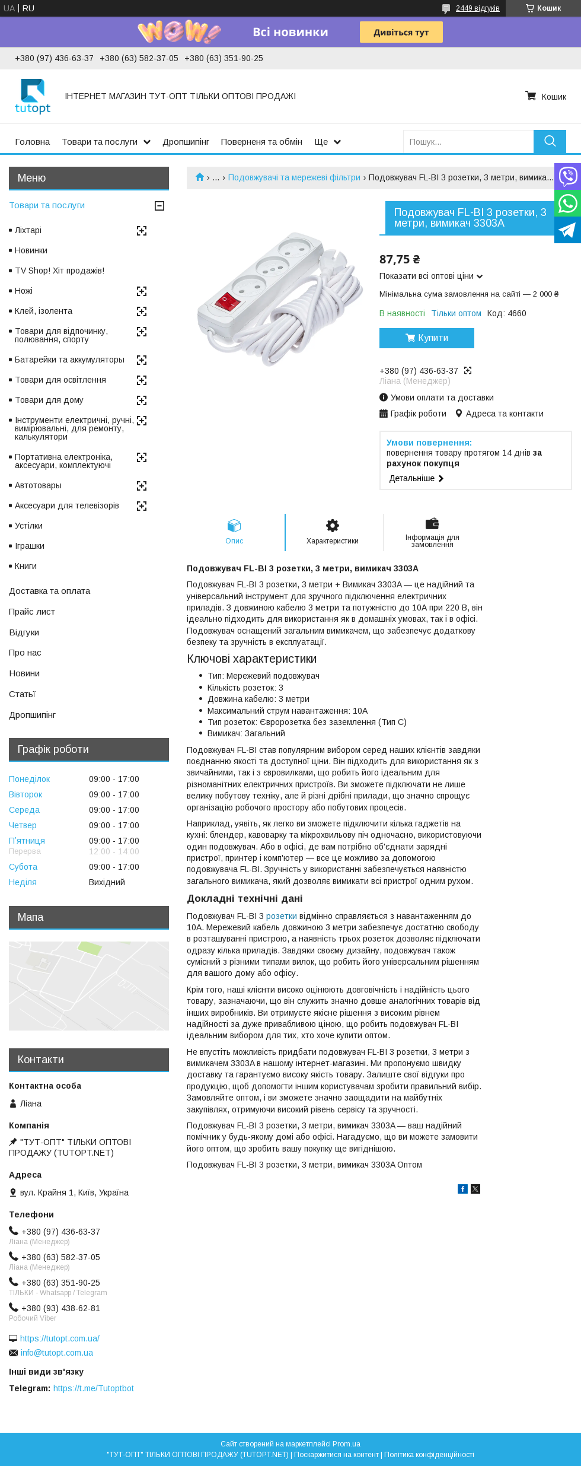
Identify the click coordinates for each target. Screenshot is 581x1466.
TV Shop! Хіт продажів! (59, 270)
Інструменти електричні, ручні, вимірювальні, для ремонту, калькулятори (74, 428)
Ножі (24, 290)
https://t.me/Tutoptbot (93, 1388)
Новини (24, 673)
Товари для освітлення (60, 379)
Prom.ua (346, 1444)
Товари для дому (49, 400)
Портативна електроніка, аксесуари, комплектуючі (64, 461)
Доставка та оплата (49, 591)
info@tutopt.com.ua (57, 1352)
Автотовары (38, 485)
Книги (26, 566)
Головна (32, 141)
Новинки (31, 250)
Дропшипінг (185, 141)
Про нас (25, 652)
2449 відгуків (478, 8)
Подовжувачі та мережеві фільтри (294, 177)
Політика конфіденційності (429, 1455)
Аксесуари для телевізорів (67, 505)
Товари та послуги (100, 141)
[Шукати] (550, 141)
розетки (281, 916)
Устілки (29, 525)
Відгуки (24, 632)
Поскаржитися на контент (336, 1455)
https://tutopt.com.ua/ (60, 1338)
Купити (433, 338)
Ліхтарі (28, 230)
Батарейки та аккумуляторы (69, 359)
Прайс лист (32, 611)
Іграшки (29, 546)
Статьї (22, 694)
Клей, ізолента (43, 311)
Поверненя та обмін (261, 141)
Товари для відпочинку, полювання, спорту (61, 335)
